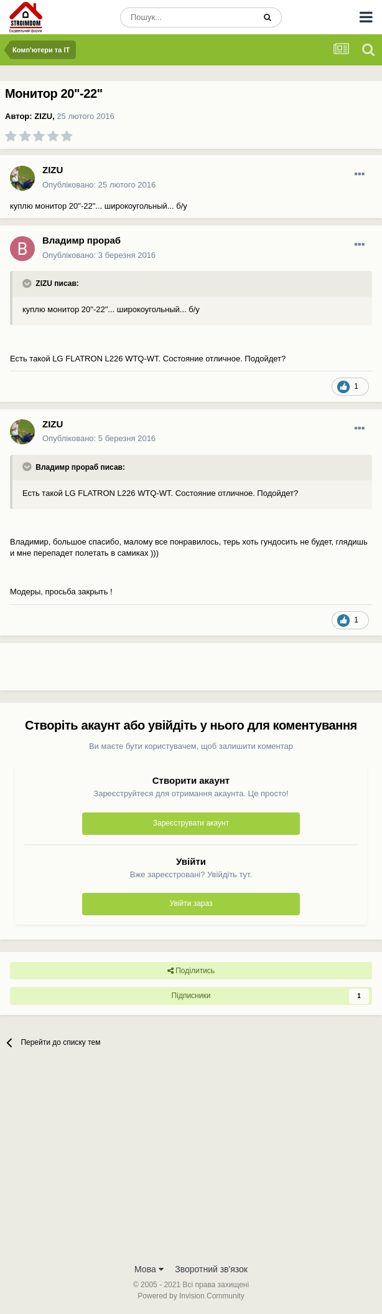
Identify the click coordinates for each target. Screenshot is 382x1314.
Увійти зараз (190, 903)
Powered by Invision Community (190, 1296)
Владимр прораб (81, 240)
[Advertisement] (145, 671)
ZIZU (43, 116)
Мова (149, 1269)
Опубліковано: (99, 184)
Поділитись (191, 971)
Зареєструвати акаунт (191, 823)
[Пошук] (187, 17)
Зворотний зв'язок (211, 1269)
